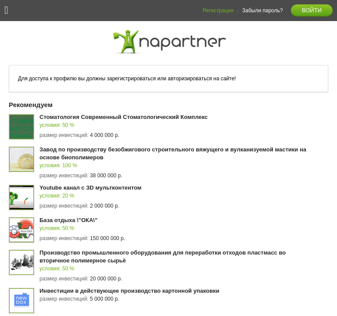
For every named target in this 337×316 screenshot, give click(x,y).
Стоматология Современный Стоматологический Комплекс (123, 117)
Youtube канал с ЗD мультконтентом (90, 187)
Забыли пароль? (262, 10)
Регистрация (218, 10)
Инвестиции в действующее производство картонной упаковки (129, 290)
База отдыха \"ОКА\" (68, 220)
